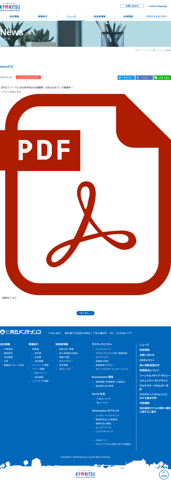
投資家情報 (100, 16)
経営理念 (8, 353)
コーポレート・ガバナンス (107, 415)
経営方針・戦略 (66, 349)
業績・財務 (64, 357)
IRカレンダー (65, 369)
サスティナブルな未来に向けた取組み (113, 444)
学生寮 (38, 353)
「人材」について (103, 399)
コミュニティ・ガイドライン (153, 380)
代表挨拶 (8, 349)
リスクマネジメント (104, 431)
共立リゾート (41, 373)
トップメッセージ (103, 349)
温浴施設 (39, 377)
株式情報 (63, 365)
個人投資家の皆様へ (69, 353)
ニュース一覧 (148, 50)
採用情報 (128, 16)
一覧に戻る (83, 313)
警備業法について (149, 370)
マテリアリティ (102, 357)
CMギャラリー (147, 360)
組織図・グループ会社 (14, 365)
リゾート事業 (38, 369)
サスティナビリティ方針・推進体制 (111, 353)
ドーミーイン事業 (40, 365)
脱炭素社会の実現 (104, 386)
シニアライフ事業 (40, 381)
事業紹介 (43, 16)
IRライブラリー (66, 361)
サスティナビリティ (156, 16)
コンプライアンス (103, 427)
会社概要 (8, 357)
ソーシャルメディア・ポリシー (155, 375)
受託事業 (39, 361)
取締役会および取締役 (106, 419)
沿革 (6, 361)
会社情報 (14, 16)
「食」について (102, 402)
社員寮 (38, 357)
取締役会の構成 (103, 423)
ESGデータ (101, 440)
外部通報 (144, 403)
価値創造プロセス (104, 365)
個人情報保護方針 (149, 365)
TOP (137, 50)
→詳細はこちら (8, 297)
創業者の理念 (102, 361)
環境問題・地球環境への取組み (110, 382)
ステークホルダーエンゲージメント (112, 369)
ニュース (71, 16)
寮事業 (35, 349)
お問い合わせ (132, 6)
